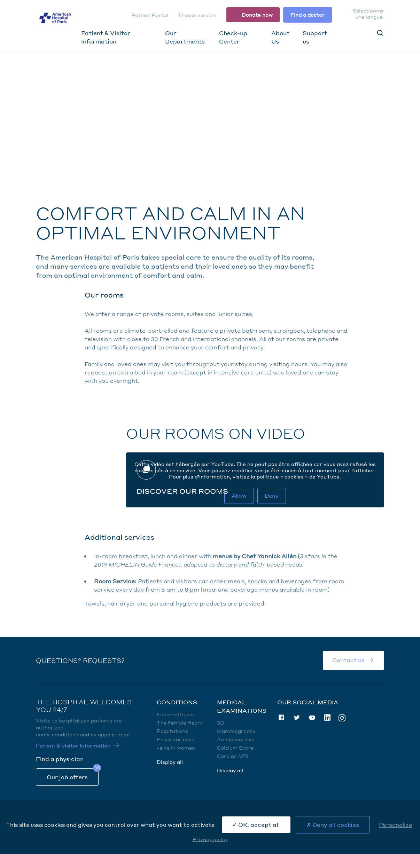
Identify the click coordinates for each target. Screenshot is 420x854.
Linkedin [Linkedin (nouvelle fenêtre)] (327, 717)
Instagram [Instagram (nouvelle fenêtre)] (342, 717)
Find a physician (60, 758)
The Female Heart (179, 722)
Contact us (348, 660)
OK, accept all (256, 824)
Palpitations (172, 731)
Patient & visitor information (73, 745)
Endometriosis (175, 714)
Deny (272, 495)
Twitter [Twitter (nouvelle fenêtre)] (297, 717)
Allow (239, 495)
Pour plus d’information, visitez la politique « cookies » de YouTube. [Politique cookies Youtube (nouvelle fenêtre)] (255, 476)
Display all (170, 762)
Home (54, 78)
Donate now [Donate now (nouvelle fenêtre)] (257, 14)
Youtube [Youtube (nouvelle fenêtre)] (312, 717)
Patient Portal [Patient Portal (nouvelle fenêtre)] (149, 15)
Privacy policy (210, 839)
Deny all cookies (332, 824)
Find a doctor (307, 14)
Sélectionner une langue (368, 13)
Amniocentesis (235, 739)
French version (197, 15)
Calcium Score (235, 747)
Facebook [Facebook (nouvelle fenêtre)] (281, 717)
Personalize (395, 824)
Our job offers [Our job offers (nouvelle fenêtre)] (67, 777)
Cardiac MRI (232, 756)
